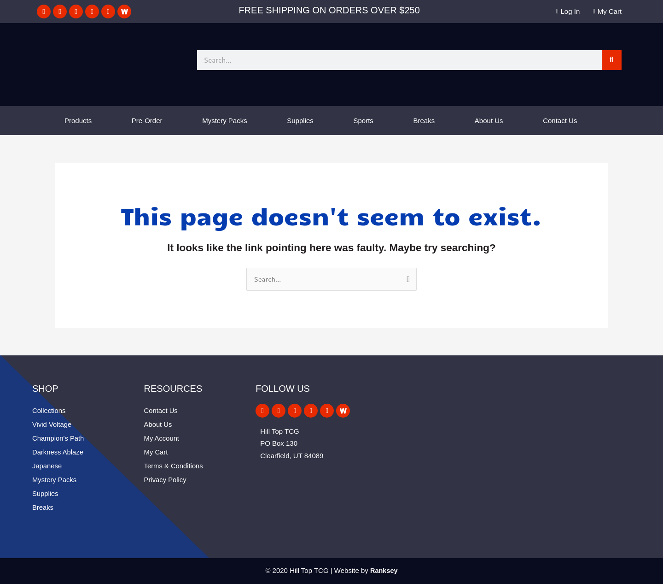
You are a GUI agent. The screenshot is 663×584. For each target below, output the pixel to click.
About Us (489, 120)
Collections (49, 410)
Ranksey (384, 570)
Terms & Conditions (174, 466)
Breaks (424, 120)
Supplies (300, 120)
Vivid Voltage (52, 424)
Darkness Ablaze (58, 452)
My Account (162, 438)
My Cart (156, 452)
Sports (363, 120)
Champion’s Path (58, 438)
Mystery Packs (224, 120)
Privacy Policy (165, 480)
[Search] (612, 60)
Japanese (47, 466)
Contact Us (560, 120)
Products (78, 120)
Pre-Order (147, 120)
